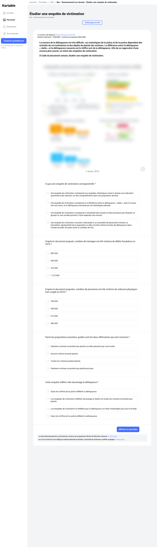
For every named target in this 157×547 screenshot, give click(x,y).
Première (43, 2)
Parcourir (9, 19)
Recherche (9, 26)
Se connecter (11, 33)
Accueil (8, 13)
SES (52, 2)
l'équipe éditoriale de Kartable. (65, 35)
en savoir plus (112, 436)
